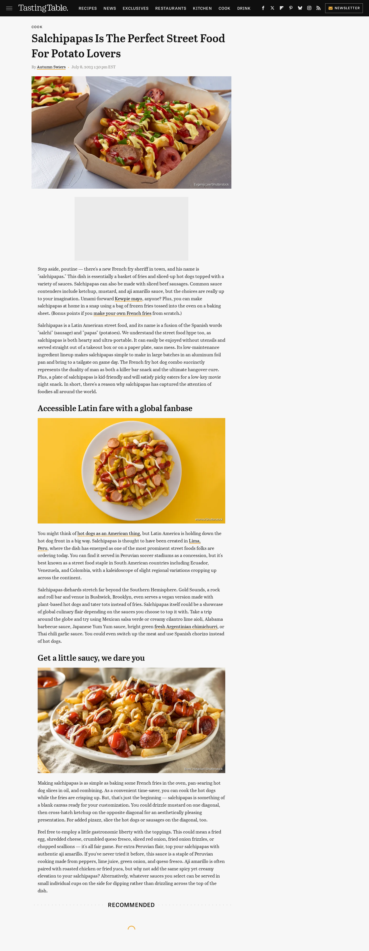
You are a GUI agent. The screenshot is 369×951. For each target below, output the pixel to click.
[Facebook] (263, 9)
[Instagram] (309, 9)
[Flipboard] (281, 9)
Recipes (88, 8)
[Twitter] (272, 9)
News (110, 8)
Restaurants (170, 8)
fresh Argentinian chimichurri (186, 626)
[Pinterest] (290, 9)
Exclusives (136, 8)
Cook (225, 8)
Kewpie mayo (128, 298)
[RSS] (318, 9)
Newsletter (344, 7)
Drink (244, 8)
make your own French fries (122, 313)
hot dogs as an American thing (108, 533)
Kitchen (202, 8)
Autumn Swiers (51, 67)
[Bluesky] (300, 9)
